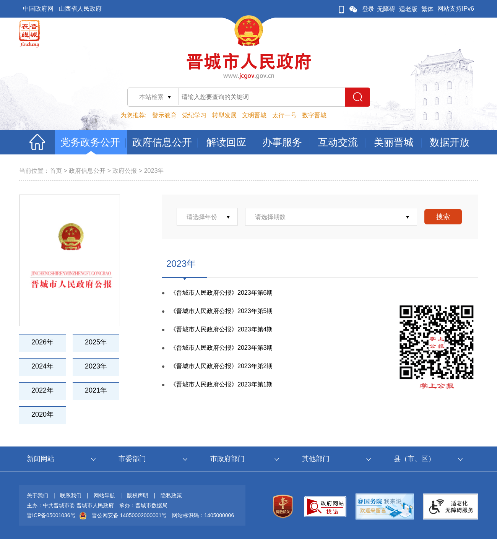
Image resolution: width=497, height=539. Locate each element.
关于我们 (37, 495)
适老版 (408, 9)
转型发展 (224, 115)
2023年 (154, 170)
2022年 (42, 390)
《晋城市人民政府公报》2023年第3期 (221, 347)
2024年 (42, 366)
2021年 (96, 390)
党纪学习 (194, 115)
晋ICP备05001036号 (51, 515)
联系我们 (70, 495)
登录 (368, 9)
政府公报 (124, 170)
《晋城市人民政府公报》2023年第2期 (221, 366)
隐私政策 (171, 495)
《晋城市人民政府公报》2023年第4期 (221, 329)
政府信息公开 (87, 170)
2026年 (42, 342)
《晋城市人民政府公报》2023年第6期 (221, 292)
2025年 (96, 342)
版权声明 (137, 495)
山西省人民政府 (80, 8)
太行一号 (284, 115)
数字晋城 (314, 115)
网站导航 (104, 495)
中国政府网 (38, 8)
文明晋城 (254, 115)
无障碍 (386, 9)
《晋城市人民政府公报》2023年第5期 (221, 311)
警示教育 (164, 115)
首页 (56, 170)
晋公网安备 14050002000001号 (129, 515)
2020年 (42, 414)
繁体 (427, 9)
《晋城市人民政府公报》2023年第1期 (221, 384)
